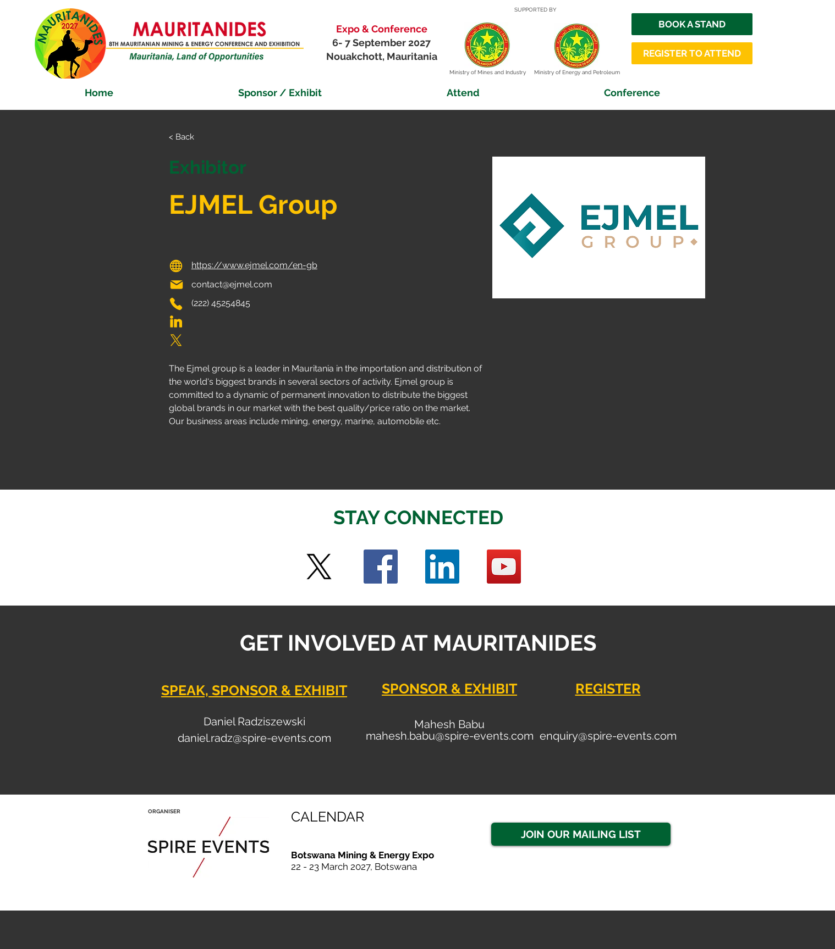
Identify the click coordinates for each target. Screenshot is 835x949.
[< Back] (190, 137)
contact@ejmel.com (231, 284)
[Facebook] (381, 567)
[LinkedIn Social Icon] (442, 567)
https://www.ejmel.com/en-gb (254, 265)
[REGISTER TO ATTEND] (691, 53)
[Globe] (176, 266)
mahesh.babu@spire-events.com (450, 735)
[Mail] (176, 285)
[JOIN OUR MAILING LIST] (581, 834)
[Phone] (176, 304)
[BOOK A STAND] (691, 24)
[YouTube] (504, 567)
